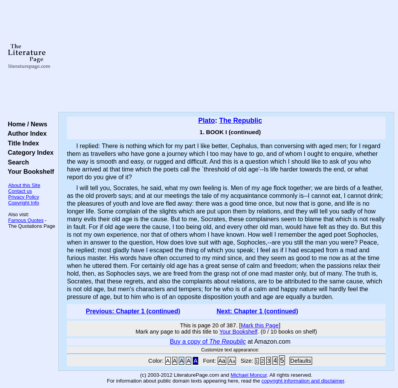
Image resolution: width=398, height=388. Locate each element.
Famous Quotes (26, 220)
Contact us (20, 191)
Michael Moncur (248, 375)
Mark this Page (260, 325)
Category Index (29, 152)
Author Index (25, 133)
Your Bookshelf (29, 171)
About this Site (24, 185)
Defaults (300, 361)
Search (16, 162)
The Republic (240, 120)
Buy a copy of (208, 341)
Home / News (25, 124)
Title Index (21, 143)
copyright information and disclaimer (303, 381)
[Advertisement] (226, 56)
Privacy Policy (23, 197)
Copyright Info (23, 203)
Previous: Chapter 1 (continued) (133, 311)
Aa (221, 361)
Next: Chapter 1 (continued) (257, 311)
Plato (206, 120)
